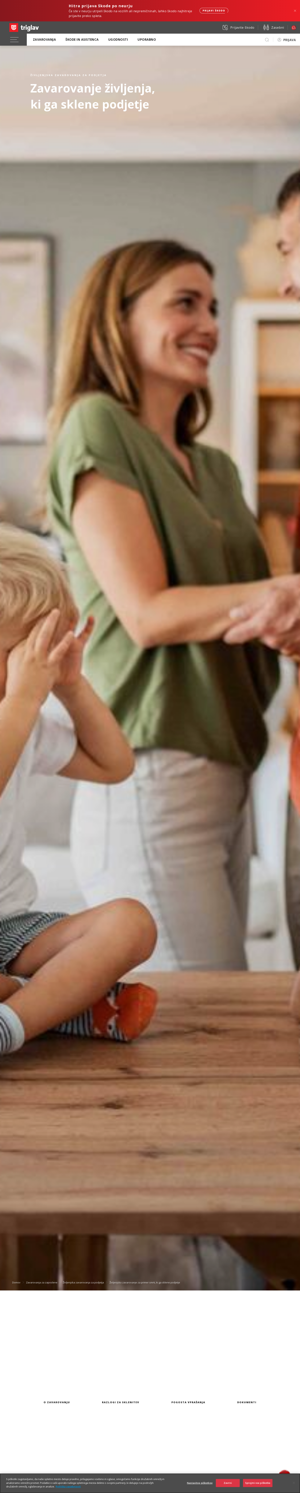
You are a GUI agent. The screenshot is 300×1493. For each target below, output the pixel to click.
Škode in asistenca (82, 39)
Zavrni (228, 1486)
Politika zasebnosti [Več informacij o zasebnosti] (68, 1489)
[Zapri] (294, 1486)
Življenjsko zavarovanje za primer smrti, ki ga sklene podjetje (144, 1282)
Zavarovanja (44, 39)
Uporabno (147, 39)
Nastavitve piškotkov (200, 1486)
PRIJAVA (289, 40)
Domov (16, 1282)
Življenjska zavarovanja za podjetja (83, 1282)
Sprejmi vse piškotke (258, 1486)
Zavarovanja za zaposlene (41, 1282)
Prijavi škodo (214, 10)
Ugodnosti (118, 39)
